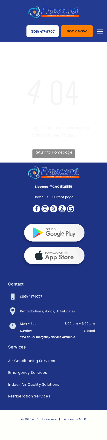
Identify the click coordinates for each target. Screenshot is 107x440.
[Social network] (62, 209)
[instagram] (45, 209)
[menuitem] (53, 361)
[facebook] (36, 209)
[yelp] (53, 209)
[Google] (70, 209)
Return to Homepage (53, 152)
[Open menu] (100, 31)
